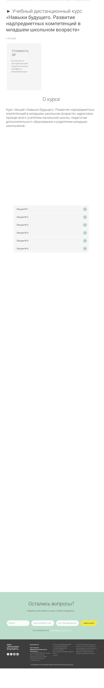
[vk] (11, 654)
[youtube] (17, 654)
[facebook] (8, 654)
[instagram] (14, 654)
